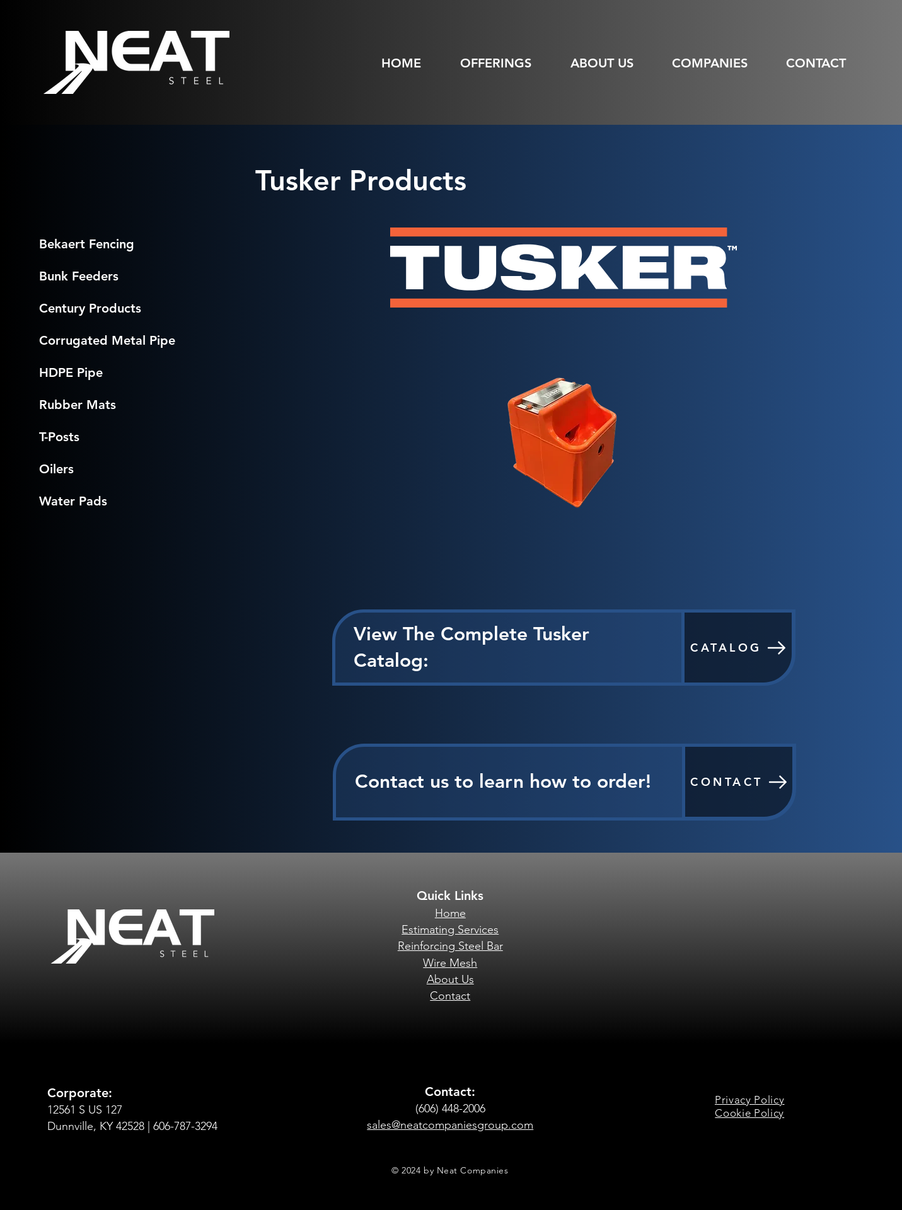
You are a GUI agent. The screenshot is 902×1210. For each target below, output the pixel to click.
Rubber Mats (77, 404)
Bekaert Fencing (86, 243)
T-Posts (59, 436)
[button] (504, 63)
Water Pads (73, 501)
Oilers (56, 468)
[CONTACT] (738, 782)
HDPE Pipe (71, 372)
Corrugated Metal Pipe (107, 340)
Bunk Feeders (79, 276)
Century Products (90, 308)
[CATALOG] (738, 647)
